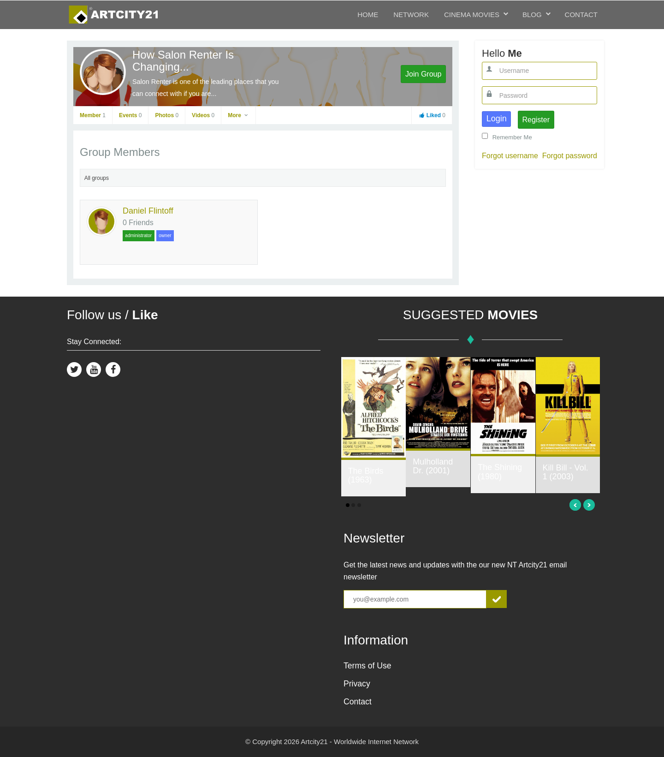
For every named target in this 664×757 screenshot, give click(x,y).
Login (496, 118)
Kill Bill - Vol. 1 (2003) (565, 472)
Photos (166, 115)
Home (367, 14)
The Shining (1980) (500, 472)
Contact (581, 14)
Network (411, 14)
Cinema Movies (471, 14)
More (238, 115)
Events (130, 115)
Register (536, 120)
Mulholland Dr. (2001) (433, 466)
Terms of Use (367, 665)
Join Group (423, 74)
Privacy (357, 683)
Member (93, 115)
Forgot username (510, 156)
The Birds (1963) (366, 475)
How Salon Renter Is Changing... (183, 60)
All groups (96, 178)
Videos (203, 115)
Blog (532, 14)
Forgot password (569, 156)
